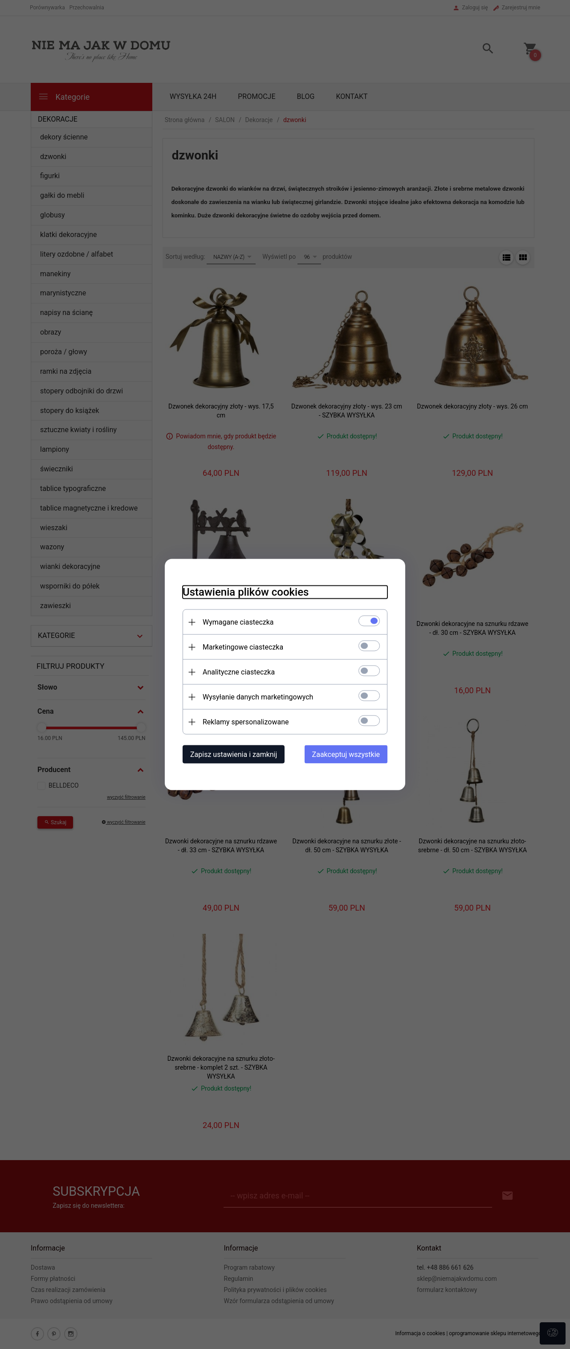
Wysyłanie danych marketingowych (258, 697)
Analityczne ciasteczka (239, 672)
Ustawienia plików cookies (246, 592)
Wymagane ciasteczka (238, 622)
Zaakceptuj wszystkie (346, 754)
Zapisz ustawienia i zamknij (233, 754)
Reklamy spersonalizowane (246, 722)
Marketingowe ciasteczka (243, 647)
